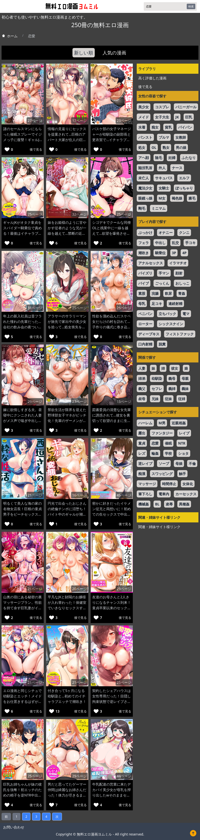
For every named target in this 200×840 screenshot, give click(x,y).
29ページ (35, 401)
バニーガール (185, 107)
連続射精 (175, 303)
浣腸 (155, 293)
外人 (162, 167)
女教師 (180, 137)
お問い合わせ (13, 827)
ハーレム (145, 423)
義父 (141, 388)
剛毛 (141, 208)
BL (157, 504)
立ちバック (167, 313)
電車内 (164, 494)
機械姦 (143, 504)
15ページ (124, 401)
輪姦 (155, 453)
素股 (141, 293)
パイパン (185, 127)
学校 (168, 453)
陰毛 (158, 157)
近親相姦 (179, 423)
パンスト (145, 137)
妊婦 (171, 157)
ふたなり (189, 157)
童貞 (141, 443)
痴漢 (141, 473)
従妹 (168, 398)
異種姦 (184, 504)
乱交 (175, 242)
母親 (185, 378)
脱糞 (162, 344)
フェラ (143, 242)
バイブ (143, 283)
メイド (143, 117)
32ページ (79, 214)
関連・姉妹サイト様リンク (159, 526)
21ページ (35, 495)
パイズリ (145, 273)
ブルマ (164, 137)
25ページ (35, 214)
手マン (164, 273)
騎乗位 (160, 252)
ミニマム (159, 208)
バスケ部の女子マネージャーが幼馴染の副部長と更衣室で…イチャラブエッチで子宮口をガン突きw (111, 139)
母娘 (178, 463)
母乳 (141, 303)
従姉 (181, 398)
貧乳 (168, 127)
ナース (177, 167)
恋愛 (155, 443)
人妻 (141, 368)
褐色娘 (177, 198)
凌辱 (169, 504)
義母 (171, 378)
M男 (162, 423)
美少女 (143, 107)
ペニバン (145, 313)
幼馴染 (157, 378)
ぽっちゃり (184, 188)
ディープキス (148, 334)
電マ (185, 313)
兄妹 (155, 398)
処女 (141, 147)
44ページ (124, 776)
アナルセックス (150, 263)
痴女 (155, 127)
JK (177, 117)
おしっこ (182, 283)
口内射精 (145, 344)
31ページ (35, 307)
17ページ (79, 120)
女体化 (187, 483)
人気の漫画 (114, 52)
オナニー (166, 232)
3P (174, 252)
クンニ (184, 232)
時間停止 (169, 483)
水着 (141, 127)
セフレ (157, 388)
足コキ (157, 303)
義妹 (185, 388)
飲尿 (168, 293)
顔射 (178, 273)
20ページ (79, 588)
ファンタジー (162, 433)
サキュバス (164, 178)
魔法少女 (145, 188)
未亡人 (143, 178)
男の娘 (181, 147)
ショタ (183, 453)
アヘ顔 (143, 157)
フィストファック (180, 334)
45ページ (124, 495)
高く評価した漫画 (152, 78)
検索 (191, 6)
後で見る (36, 149)
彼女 (174, 368)
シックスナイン (171, 323)
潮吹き (143, 252)
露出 (141, 433)
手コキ (190, 242)
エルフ (184, 178)
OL (154, 147)
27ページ (35, 120)
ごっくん (162, 283)
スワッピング (162, 473)
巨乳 (188, 117)
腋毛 (192, 198)
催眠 (168, 443)
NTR (181, 443)
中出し (160, 242)
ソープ (164, 463)
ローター (145, 323)
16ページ (79, 495)
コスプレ (162, 107)
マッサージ (147, 483)
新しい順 (83, 52)
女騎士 (164, 188)
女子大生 (162, 117)
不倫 (192, 463)
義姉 (171, 388)
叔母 (141, 398)
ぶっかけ (145, 232)
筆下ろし (145, 494)
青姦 (181, 293)
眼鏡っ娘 (145, 198)
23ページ (124, 120)
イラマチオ (178, 263)
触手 (182, 473)
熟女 (166, 147)
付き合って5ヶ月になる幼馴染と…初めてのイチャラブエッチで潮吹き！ (67, 696)
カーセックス (185, 494)
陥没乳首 (145, 167)
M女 (162, 198)
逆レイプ (145, 463)
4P (184, 252)
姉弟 (141, 378)
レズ (141, 453)
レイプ (184, 433)
